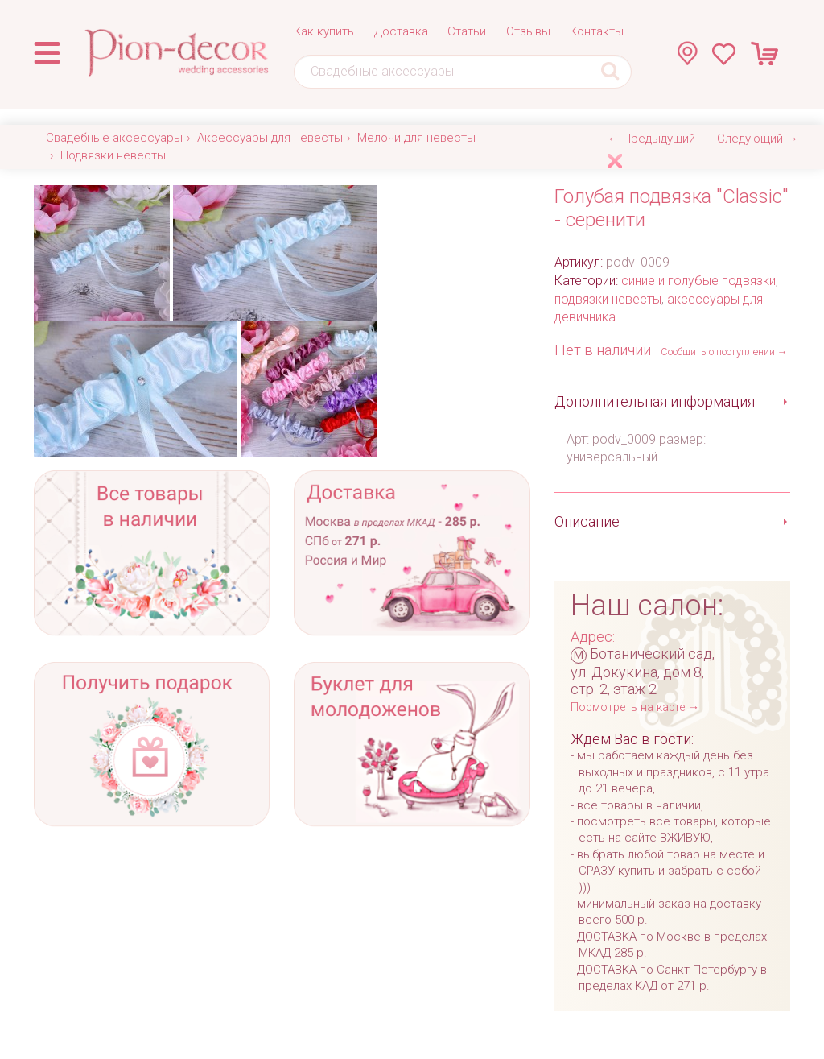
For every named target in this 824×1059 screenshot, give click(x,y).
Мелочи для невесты (416, 137)
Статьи (466, 31)
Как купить (324, 31)
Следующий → (757, 138)
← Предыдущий (651, 138)
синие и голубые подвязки (698, 280)
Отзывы (528, 31)
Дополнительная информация (654, 401)
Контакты (597, 31)
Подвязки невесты (113, 155)
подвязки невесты (607, 299)
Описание (587, 521)
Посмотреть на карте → (635, 707)
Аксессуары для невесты (270, 137)
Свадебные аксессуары (114, 137)
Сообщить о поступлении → (724, 351)
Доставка (401, 31)
